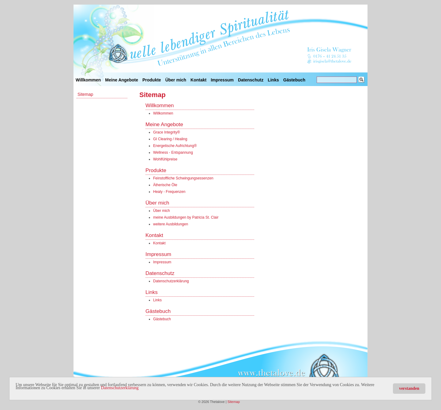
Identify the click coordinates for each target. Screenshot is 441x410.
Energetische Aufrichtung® (175, 146)
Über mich (175, 79)
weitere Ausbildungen (170, 224)
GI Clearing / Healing (170, 139)
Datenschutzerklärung (120, 388)
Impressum (222, 79)
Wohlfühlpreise (165, 159)
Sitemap (85, 94)
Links (273, 79)
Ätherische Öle (165, 185)
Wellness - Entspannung (173, 152)
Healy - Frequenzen (169, 192)
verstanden (409, 388)
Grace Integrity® (166, 132)
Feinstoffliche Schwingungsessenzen (183, 178)
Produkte (151, 79)
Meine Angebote (121, 79)
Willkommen (88, 79)
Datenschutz (250, 79)
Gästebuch (294, 79)
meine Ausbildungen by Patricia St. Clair (185, 217)
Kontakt (198, 79)
